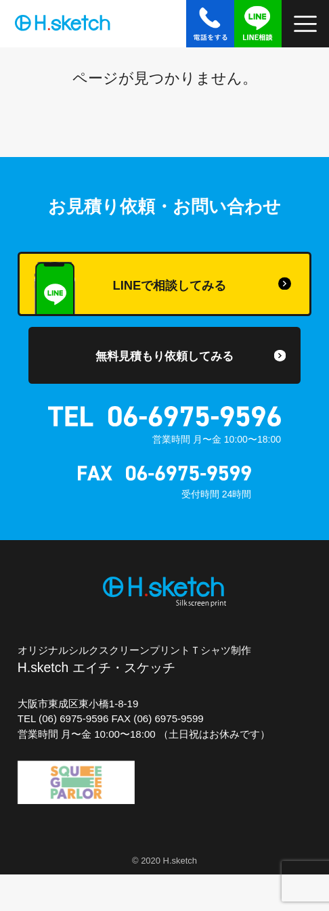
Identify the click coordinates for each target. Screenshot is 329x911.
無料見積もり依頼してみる (164, 356)
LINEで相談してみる (130, 288)
